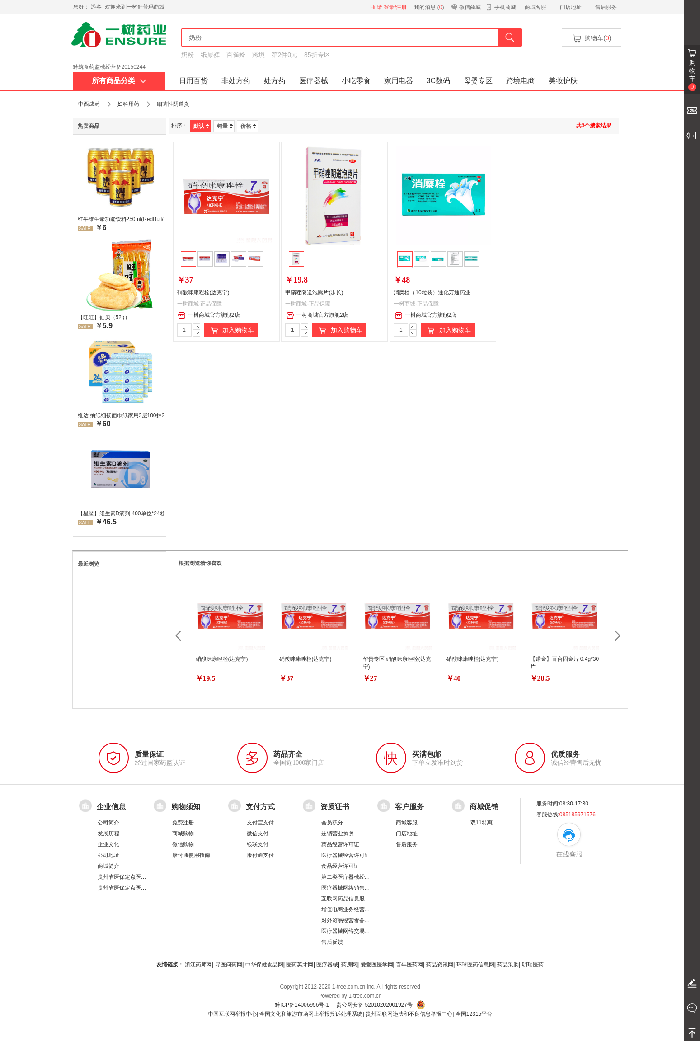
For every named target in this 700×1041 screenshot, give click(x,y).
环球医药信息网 (475, 964)
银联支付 (257, 844)
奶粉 (187, 54)
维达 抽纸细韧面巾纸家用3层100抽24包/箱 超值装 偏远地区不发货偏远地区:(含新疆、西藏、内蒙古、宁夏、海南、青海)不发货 (121, 415)
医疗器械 (313, 81)
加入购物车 (231, 330)
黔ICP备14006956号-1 (302, 1005)
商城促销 (484, 806)
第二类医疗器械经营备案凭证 (356, 877)
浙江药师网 (198, 964)
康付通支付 (260, 855)
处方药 (275, 81)
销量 (225, 126)
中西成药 (89, 104)
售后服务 (606, 7)
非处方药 (235, 81)
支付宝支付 (260, 823)
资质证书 (334, 806)
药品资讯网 (439, 964)
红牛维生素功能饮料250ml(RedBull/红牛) (121, 219)
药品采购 (508, 964)
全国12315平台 (474, 1014)
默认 (201, 126)
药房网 (349, 964)
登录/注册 (395, 7)
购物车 (692, 75)
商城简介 (108, 866)
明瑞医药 (533, 964)
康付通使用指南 (191, 855)
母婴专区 (478, 81)
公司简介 (108, 823)
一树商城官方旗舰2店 (209, 315)
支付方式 (260, 806)
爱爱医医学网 (377, 964)
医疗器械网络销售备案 (348, 888)
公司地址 (108, 855)
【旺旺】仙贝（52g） (104, 317)
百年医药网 (409, 964)
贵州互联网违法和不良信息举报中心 (409, 1014)
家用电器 (398, 81)
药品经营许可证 (340, 844)
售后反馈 (332, 942)
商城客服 (535, 7)
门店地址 (571, 7)
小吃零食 (356, 81)
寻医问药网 (228, 964)
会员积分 (332, 823)
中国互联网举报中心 (232, 1014)
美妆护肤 (563, 81)
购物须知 (185, 806)
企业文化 (108, 844)
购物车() (591, 38)
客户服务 (409, 806)
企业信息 (111, 806)
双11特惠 (481, 823)
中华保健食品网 (264, 964)
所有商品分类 (119, 81)
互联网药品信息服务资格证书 (356, 898)
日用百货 (193, 81)
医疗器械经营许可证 (345, 855)
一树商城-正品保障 (199, 304)
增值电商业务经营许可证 (351, 909)
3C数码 (438, 81)
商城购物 (183, 833)
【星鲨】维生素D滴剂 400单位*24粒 (121, 513)
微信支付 (257, 833)
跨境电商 (520, 81)
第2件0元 (285, 54)
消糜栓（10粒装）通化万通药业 (432, 292)
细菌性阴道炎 (173, 104)
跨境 (258, 54)
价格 (248, 126)
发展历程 (108, 833)
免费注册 (183, 823)
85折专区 (317, 54)
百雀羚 (235, 54)
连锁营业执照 (337, 833)
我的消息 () (429, 7)
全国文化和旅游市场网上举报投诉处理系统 (310, 1014)
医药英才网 (299, 964)
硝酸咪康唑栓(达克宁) (203, 292)
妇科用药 (128, 104)
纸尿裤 (210, 54)
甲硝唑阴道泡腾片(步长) (314, 292)
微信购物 (183, 844)
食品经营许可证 (340, 866)
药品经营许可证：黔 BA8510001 (112, 63)
